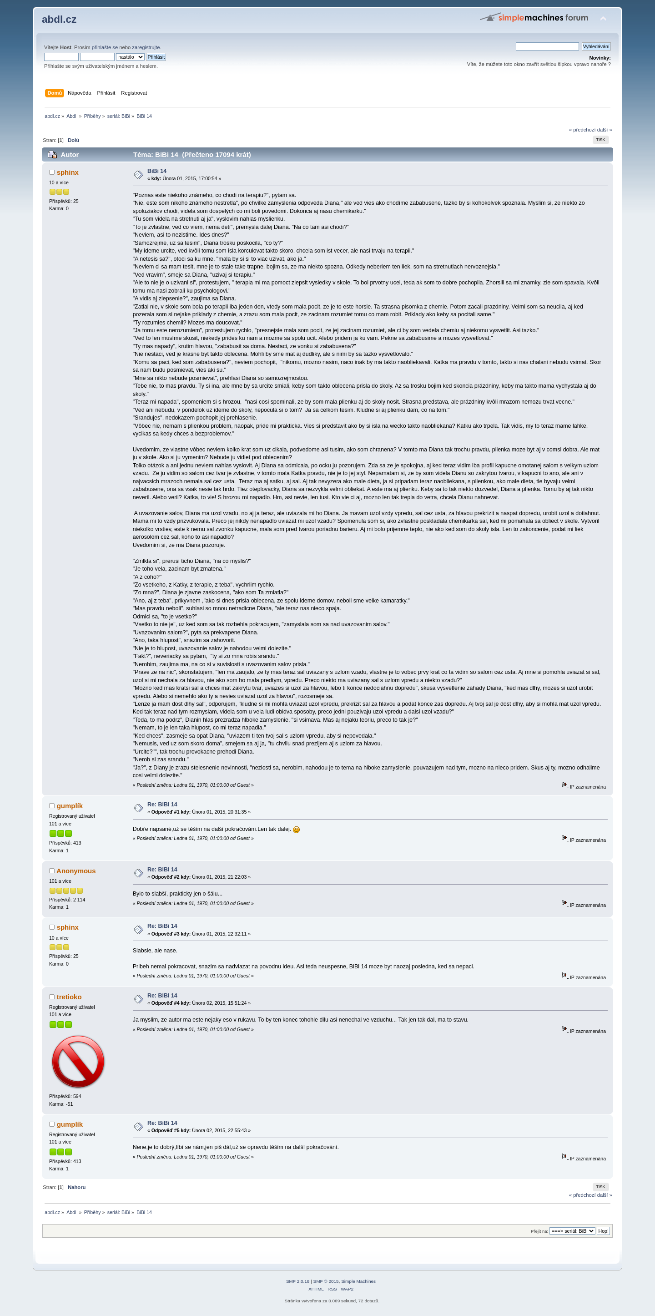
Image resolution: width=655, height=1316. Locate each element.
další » (604, 129)
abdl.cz (59, 19)
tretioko (69, 997)
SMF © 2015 (326, 1281)
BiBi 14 (156, 171)
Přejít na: (539, 1231)
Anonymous (76, 871)
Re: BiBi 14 (162, 804)
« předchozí (582, 129)
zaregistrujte (146, 47)
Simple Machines (358, 1281)
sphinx (68, 172)
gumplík (70, 806)
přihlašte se (105, 47)
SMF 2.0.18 (298, 1281)
